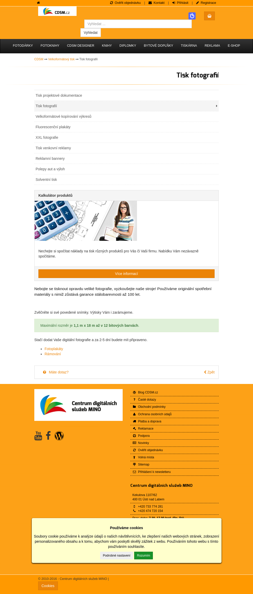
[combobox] (138, 23)
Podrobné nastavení (116, 555)
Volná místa (143, 457)
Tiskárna (189, 45)
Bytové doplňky (158, 45)
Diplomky (128, 45)
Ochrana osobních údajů (152, 414)
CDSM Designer (80, 45)
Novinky (140, 443)
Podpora (141, 436)
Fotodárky (23, 45)
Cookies (48, 586)
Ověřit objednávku (147, 450)
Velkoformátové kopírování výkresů (63, 116)
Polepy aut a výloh (50, 169)
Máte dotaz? (55, 372)
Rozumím (143, 555)
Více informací (126, 274)
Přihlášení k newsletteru (151, 472)
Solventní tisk (46, 179)
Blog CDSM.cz (145, 392)
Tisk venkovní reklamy (53, 148)
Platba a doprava (146, 421)
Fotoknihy (49, 45)
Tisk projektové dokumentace (59, 95)
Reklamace (142, 428)
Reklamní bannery (50, 158)
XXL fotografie (47, 137)
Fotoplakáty (54, 349)
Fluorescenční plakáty (53, 127)
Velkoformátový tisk (61, 59)
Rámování (53, 354)
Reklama (212, 45)
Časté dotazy (144, 399)
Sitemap (140, 464)
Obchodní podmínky (149, 407)
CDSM (38, 59)
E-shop (234, 45)
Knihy (107, 45)
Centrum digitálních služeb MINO (161, 486)
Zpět (209, 372)
